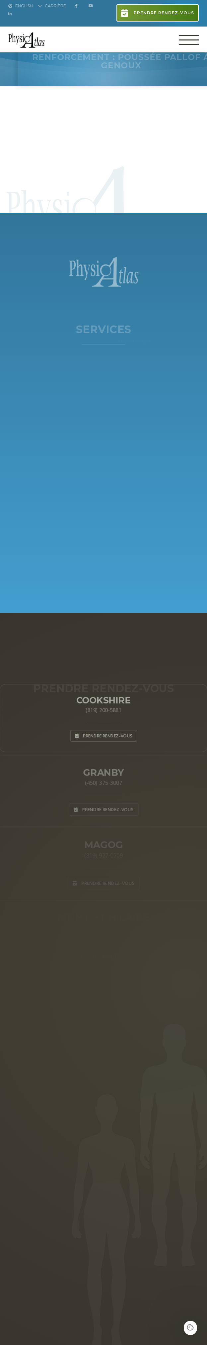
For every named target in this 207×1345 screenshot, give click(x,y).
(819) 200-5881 (103, 709)
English (20, 6)
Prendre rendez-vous (157, 13)
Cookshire (103, 698)
